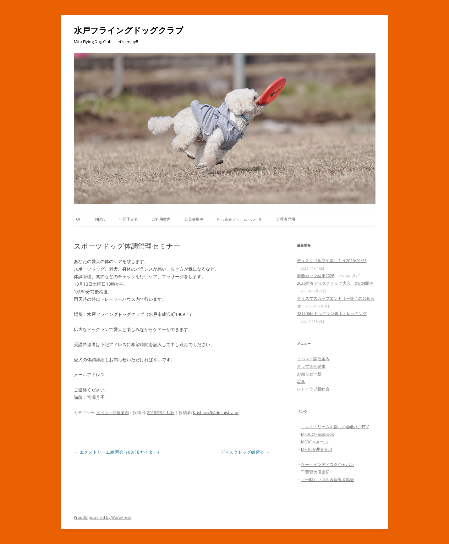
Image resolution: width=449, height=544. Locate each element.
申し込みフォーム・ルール (239, 219)
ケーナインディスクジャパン (327, 464)
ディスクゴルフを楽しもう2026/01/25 (332, 260)
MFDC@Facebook (317, 434)
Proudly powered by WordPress (102, 517)
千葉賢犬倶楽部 (315, 472)
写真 (301, 381)
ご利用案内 (161, 219)
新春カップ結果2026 (315, 275)
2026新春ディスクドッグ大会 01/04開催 (335, 283)
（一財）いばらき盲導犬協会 (327, 479)
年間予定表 (128, 219)
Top (77, 219)
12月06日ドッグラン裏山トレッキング (332, 313)
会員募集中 (193, 219)
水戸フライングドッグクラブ (128, 30)
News (100, 219)
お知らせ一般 (309, 374)
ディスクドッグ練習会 (245, 452)
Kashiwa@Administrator (216, 412)
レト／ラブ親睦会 (313, 389)
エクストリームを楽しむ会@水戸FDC (335, 426)
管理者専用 (285, 219)
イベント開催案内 (112, 412)
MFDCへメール (314, 442)
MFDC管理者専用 (316, 449)
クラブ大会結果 (311, 366)
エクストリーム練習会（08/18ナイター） (118, 452)
